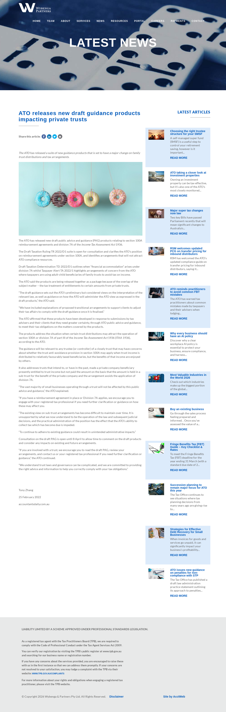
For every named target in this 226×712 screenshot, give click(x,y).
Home (37, 21)
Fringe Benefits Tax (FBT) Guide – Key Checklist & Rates (187, 447)
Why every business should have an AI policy (188, 335)
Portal (139, 21)
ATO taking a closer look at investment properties (188, 174)
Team (51, 21)
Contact (198, 21)
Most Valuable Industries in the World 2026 (188, 376)
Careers (158, 21)
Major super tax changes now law (186, 212)
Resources (119, 21)
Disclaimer (116, 696)
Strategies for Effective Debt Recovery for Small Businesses (186, 532)
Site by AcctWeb (174, 696)
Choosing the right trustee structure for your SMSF (187, 132)
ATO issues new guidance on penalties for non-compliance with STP (187, 572)
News (101, 21)
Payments (178, 21)
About (66, 21)
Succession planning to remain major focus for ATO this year (188, 487)
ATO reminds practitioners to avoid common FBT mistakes (187, 291)
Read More (178, 157)
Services (83, 21)
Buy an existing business (187, 409)
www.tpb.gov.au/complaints (48, 674)
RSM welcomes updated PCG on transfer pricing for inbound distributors (188, 251)
